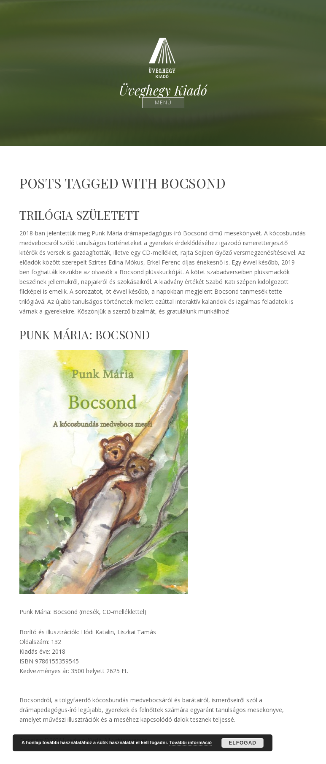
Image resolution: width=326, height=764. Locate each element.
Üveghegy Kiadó (163, 90)
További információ (190, 742)
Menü (163, 102)
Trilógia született (79, 215)
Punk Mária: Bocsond (84, 334)
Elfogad (242, 743)
